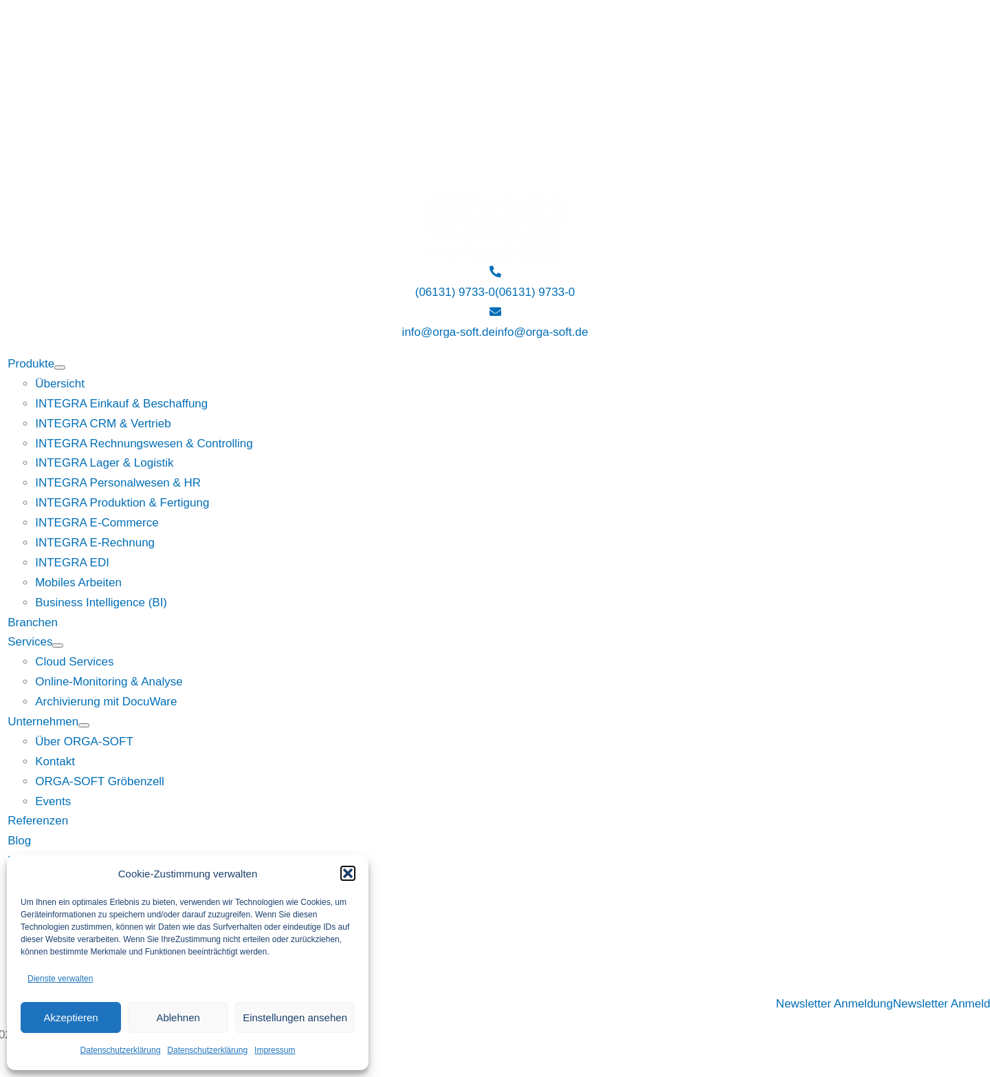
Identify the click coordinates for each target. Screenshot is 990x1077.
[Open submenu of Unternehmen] (83, 725)
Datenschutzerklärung (120, 1050)
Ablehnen (177, 1017)
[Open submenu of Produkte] (59, 367)
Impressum (274, 1050)
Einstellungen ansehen (295, 1017)
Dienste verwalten (60, 978)
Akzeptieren (70, 1017)
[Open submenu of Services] (57, 645)
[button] (348, 873)
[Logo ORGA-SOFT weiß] (495, 206)
